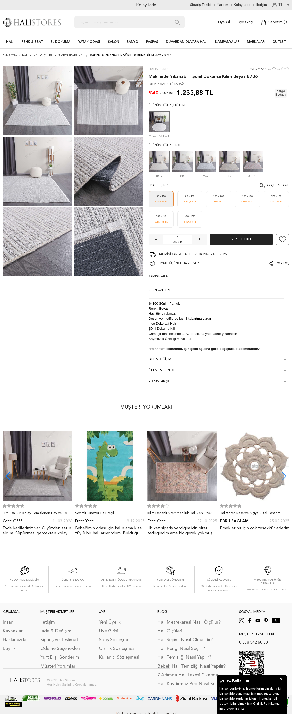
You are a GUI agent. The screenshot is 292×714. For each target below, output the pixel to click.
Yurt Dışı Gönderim (59, 657)
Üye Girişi (245, 22)
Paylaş (282, 263)
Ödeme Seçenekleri (60, 648)
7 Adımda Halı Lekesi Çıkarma (187, 675)
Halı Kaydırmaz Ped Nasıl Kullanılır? (193, 684)
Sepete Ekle (241, 239)
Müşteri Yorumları (58, 666)
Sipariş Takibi (200, 5)
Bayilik (9, 648)
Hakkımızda (14, 640)
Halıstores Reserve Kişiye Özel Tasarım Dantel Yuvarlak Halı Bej (250, 514)
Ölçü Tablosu (278, 185)
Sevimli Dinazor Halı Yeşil (94, 513)
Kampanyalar (227, 42)
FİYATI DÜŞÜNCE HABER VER (179, 263)
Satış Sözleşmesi (115, 640)
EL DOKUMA (60, 42)
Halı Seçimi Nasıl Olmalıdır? (185, 640)
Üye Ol (224, 22)
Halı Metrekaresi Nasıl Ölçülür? (189, 622)
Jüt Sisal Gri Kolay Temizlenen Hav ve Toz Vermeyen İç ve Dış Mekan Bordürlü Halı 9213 (36, 514)
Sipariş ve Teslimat (59, 640)
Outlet (279, 42)
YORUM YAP (258, 69)
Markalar (256, 42)
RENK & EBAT (32, 42)
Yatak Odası (89, 42)
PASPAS (152, 42)
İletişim (47, 622)
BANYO (132, 42)
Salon (113, 42)
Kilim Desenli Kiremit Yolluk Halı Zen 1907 (179, 513)
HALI (10, 42)
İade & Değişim (55, 631)
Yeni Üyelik (110, 622)
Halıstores (159, 69)
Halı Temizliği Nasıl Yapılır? (184, 657)
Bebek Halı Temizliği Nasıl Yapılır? (191, 666)
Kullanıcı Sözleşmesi (119, 657)
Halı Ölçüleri (169, 631)
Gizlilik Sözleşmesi (117, 648)
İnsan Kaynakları (13, 626)
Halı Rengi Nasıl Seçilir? (181, 648)
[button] (284, 476)
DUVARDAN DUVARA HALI (186, 42)
